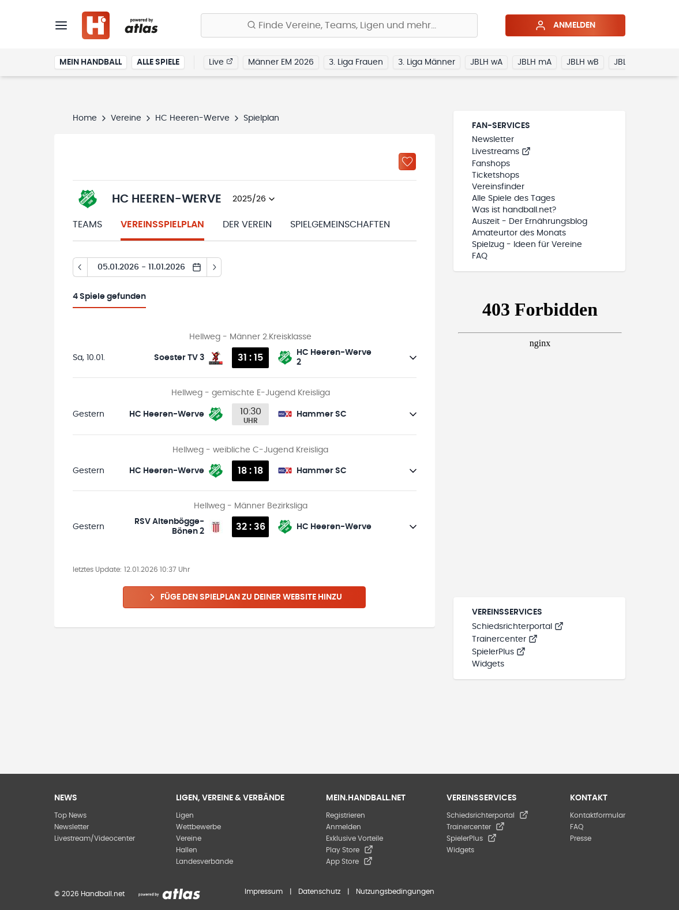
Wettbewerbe (198, 826)
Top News (70, 815)
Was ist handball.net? (514, 210)
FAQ (479, 256)
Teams (87, 224)
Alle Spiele (158, 62)
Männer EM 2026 (281, 62)
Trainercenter (505, 639)
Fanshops (491, 164)
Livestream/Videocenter (94, 838)
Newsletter (493, 140)
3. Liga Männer (426, 62)
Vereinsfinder (498, 187)
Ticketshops (495, 175)
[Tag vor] (214, 267)
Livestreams (501, 151)
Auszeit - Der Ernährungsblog (529, 222)
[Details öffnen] (413, 357)
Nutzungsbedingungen (395, 891)
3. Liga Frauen (356, 62)
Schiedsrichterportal (518, 626)
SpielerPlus (499, 652)
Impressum (264, 891)
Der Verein (247, 224)
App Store (349, 861)
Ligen (185, 815)
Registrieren (345, 815)
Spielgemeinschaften (340, 224)
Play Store (349, 850)
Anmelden (565, 25)
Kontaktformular (597, 815)
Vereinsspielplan (162, 224)
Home (85, 118)
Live (221, 61)
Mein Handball (90, 62)
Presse (580, 838)
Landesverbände (204, 861)
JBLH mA (534, 62)
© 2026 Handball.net (89, 893)
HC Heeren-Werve (192, 118)
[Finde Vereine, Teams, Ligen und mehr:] (339, 25)
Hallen (186, 850)
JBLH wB (583, 62)
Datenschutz (319, 891)
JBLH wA (486, 62)
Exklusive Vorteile (354, 838)
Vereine (126, 118)
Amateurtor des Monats (519, 233)
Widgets (488, 664)
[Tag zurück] (80, 267)
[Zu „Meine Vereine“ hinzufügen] (407, 161)
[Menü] (61, 25)
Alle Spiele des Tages (513, 198)
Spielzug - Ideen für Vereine (527, 245)
